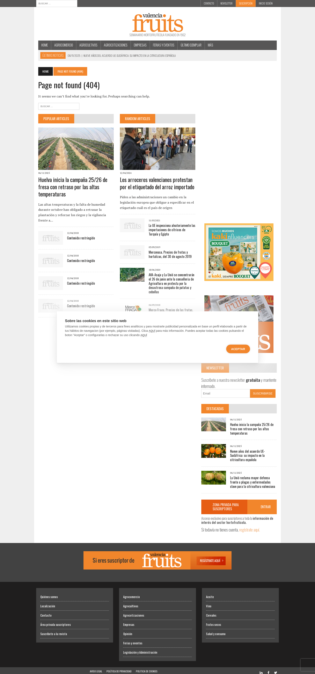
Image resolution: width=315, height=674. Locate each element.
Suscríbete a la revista (53, 630)
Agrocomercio (61, 45)
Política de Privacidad (119, 667)
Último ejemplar (189, 45)
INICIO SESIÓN (266, 3)
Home (42, 45)
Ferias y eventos (161, 45)
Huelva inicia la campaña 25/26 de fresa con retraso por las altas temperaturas (70, 187)
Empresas (138, 45)
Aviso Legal (96, 667)
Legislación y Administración (140, 648)
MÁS (208, 45)
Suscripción (245, 3)
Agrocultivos (86, 45)
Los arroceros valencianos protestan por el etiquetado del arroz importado (156, 183)
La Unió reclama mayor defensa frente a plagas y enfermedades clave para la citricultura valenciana (254, 478)
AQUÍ (152, 330)
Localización (47, 602)
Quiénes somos (49, 592)
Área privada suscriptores (55, 620)
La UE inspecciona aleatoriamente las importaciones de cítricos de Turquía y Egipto (171, 230)
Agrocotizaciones (113, 45)
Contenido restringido (79, 238)
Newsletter (226, 3)
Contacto (209, 3)
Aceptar (238, 348)
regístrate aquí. (250, 525)
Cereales (211, 611)
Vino (208, 602)
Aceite (210, 592)
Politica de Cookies (147, 667)
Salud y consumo (216, 630)
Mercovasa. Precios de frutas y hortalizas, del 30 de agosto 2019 (169, 255)
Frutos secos (213, 620)
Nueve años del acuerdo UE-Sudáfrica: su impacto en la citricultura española (255, 453)
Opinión (127, 630)
